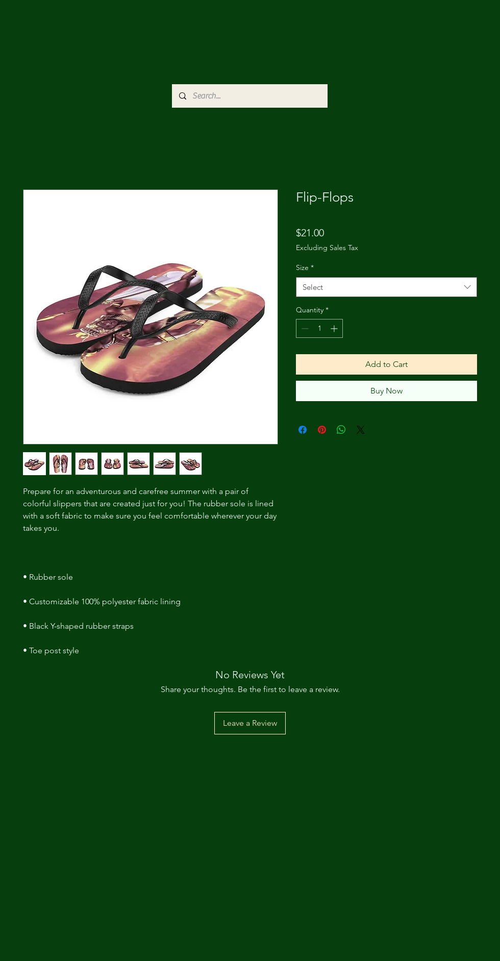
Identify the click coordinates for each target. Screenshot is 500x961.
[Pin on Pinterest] (322, 430)
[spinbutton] (319, 328)
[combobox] (386, 287)
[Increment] (335, 328)
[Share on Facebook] (302, 430)
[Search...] (249, 96)
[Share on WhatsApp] (341, 430)
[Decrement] (303, 328)
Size (305, 267)
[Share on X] (361, 430)
